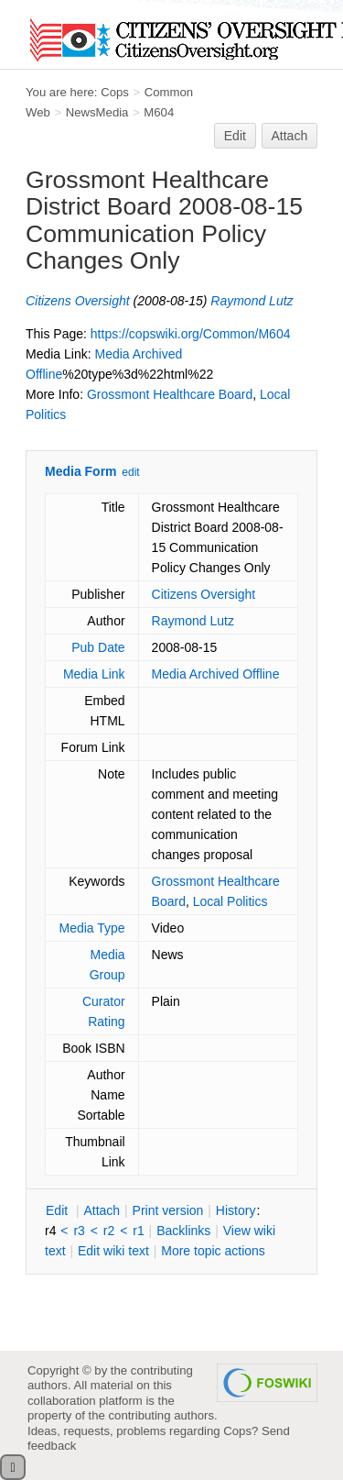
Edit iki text (113, 1250)
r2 (108, 1230)
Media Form (81, 471)
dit (58, 1210)
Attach (290, 135)
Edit (235, 135)
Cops (115, 92)
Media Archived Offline (216, 674)
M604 (159, 112)
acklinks (183, 1230)
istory (236, 1210)
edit (130, 472)
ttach (101, 1210)
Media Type (91, 928)
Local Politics (230, 901)
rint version (168, 1210)
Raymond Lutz (251, 300)
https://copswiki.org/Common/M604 (191, 333)
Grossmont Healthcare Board (169, 394)
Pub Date (97, 647)
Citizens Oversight (78, 300)
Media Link (94, 674)
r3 (78, 1230)
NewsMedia (97, 112)
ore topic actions (213, 1250)
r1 (138, 1230)
